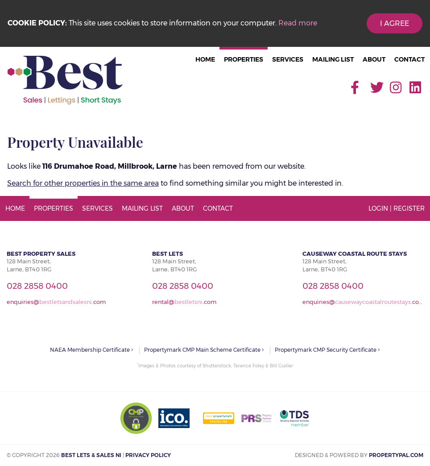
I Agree (394, 23)
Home (205, 59)
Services (287, 59)
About (374, 59)
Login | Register (396, 208)
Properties (243, 59)
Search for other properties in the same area (83, 183)
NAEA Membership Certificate (91, 349)
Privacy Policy (148, 455)
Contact (409, 59)
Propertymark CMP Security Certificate (327, 349)
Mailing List (333, 59)
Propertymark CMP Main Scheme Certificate (204, 349)
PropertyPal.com (396, 455)
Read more (297, 23)
